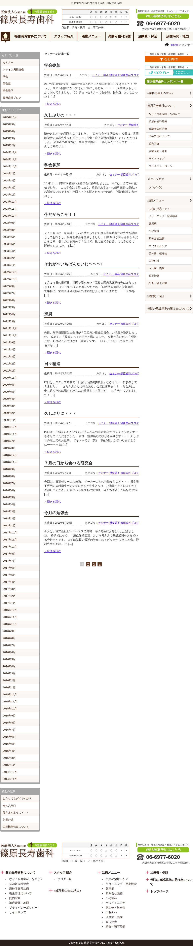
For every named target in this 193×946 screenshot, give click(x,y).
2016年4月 (9, 666)
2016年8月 (9, 638)
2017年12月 (10, 532)
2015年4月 (9, 750)
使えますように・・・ (16, 812)
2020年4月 (9, 398)
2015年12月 (10, 694)
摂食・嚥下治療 (158, 283)
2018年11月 (10, 462)
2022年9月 (9, 286)
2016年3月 (9, 673)
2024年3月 (9, 187)
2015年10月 (10, 708)
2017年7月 (9, 560)
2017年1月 (9, 602)
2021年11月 (10, 335)
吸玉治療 (154, 275)
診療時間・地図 (177, 36)
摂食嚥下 (8, 90)
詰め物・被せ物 (158, 253)
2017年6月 (9, 567)
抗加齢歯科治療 (158, 121)
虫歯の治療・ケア (159, 208)
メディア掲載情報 (13, 69)
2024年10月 (10, 166)
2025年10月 (10, 117)
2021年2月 (9, 363)
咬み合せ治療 (156, 238)
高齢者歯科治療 (119, 36)
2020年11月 (10, 377)
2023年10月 (10, 215)
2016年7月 (9, 645)
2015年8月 (9, 722)
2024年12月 (10, 152)
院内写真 (154, 143)
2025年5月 (9, 138)
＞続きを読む (52, 103)
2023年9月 (9, 222)
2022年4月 (9, 314)
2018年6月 (9, 490)
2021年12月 (10, 328)
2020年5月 (9, 391)
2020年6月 (9, 384)
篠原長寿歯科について (30, 36)
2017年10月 (10, 546)
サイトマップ (156, 158)
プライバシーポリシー (162, 166)
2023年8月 (9, 229)
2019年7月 (9, 441)
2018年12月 (10, 455)
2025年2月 (9, 145)
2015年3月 (9, 757)
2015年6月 (9, 736)
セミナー (8, 62)
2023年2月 (9, 257)
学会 (5, 76)
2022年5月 (9, 307)
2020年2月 (9, 412)
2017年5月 (9, 574)
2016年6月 (9, 652)
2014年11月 (10, 778)
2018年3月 (9, 511)
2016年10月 (10, 624)
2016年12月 (10, 609)
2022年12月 (10, 272)
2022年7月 (9, 293)
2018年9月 (9, 469)
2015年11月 (10, 701)
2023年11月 (10, 208)
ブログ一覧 (155, 187)
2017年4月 (9, 581)
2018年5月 (9, 497)
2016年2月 (9, 680)
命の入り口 (9, 805)
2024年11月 (10, 159)
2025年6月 (9, 131)
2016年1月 (9, 687)
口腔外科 (154, 260)
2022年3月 (9, 321)
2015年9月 (9, 715)
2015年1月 (9, 764)
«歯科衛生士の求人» (160, 93)
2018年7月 (9, 483)
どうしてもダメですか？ (17, 798)
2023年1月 (9, 265)
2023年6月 (9, 236)
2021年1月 (9, 370)
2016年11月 (10, 617)
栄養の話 (8, 819)
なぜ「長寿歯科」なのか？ (164, 113)
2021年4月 (9, 349)
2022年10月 (10, 279)
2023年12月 (10, 201)
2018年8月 (9, 476)
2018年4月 (9, 504)
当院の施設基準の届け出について (168, 308)
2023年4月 (9, 250)
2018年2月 (9, 518)
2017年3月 (9, 588)
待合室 (7, 83)
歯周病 (153, 223)
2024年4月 (9, 180)
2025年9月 (9, 124)
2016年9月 (9, 631)
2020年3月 (9, 405)
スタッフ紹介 (63, 36)
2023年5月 (9, 243)
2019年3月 (9, 448)
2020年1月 (9, 419)
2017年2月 (9, 595)
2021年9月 (9, 342)
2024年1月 (9, 194)
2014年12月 (10, 771)
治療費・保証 (147, 36)
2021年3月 (9, 356)
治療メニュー (91, 36)
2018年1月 (9, 525)
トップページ (159, 891)
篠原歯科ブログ (12, 97)
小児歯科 (154, 231)
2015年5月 (9, 743)
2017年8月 (9, 553)
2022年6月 (9, 300)
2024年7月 (9, 173)
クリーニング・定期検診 (163, 216)
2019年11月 (10, 433)
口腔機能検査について (16, 826)
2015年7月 (9, 729)
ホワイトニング (158, 245)
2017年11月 (10, 539)
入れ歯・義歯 (156, 268)
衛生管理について (159, 136)
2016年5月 (9, 659)
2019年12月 (10, 426)
